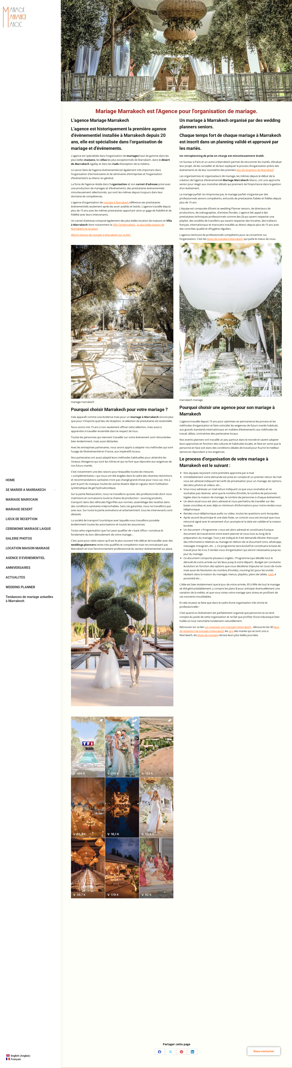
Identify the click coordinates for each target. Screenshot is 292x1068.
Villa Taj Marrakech (124, 224)
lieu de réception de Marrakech (255, 170)
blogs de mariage (207, 635)
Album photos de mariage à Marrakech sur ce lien (101, 235)
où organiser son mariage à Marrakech (228, 627)
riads (271, 574)
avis (231, 631)
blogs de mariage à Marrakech (225, 239)
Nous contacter (263, 1051)
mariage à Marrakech (116, 202)
